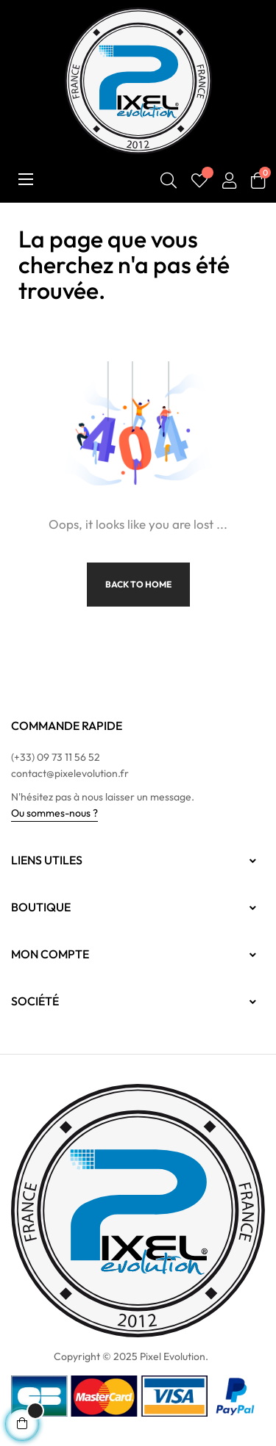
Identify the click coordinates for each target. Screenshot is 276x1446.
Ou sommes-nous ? (54, 813)
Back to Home (138, 584)
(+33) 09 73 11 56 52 (55, 757)
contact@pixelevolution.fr (70, 773)
